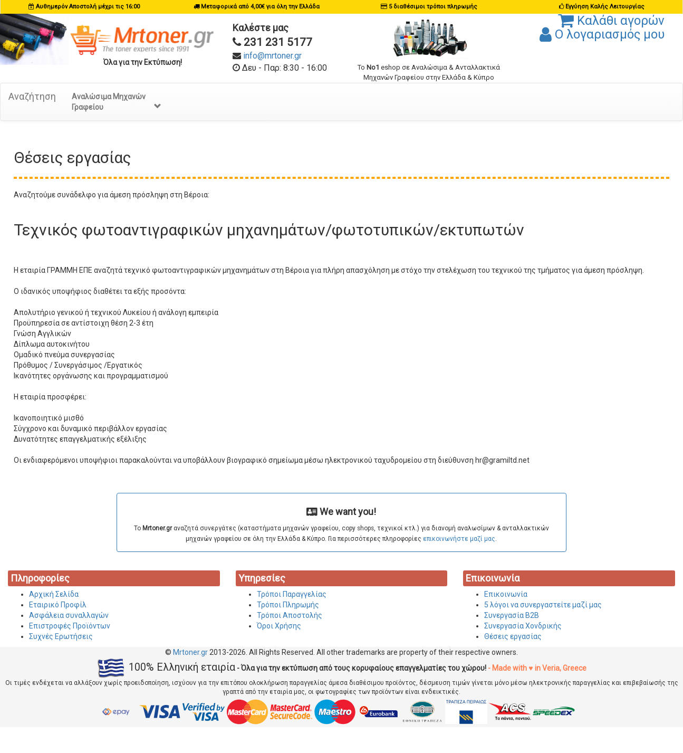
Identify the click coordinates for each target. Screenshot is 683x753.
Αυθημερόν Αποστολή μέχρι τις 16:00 (88, 6)
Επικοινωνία (505, 594)
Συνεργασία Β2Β (511, 615)
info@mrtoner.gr (272, 56)
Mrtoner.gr (190, 652)
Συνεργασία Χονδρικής (523, 626)
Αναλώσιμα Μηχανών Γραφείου (116, 101)
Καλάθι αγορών (611, 20)
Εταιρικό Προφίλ (57, 605)
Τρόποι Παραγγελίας (291, 594)
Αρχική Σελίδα (54, 594)
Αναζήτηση (32, 96)
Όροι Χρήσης (279, 626)
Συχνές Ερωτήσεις (61, 636)
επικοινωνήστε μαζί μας (459, 538)
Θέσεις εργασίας (513, 636)
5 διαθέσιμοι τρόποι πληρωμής (433, 6)
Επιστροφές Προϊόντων (69, 626)
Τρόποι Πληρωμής (288, 605)
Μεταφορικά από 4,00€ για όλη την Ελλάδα (260, 6)
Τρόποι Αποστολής (289, 615)
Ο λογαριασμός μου (602, 34)
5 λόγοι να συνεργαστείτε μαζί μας (543, 605)
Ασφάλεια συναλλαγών (69, 615)
